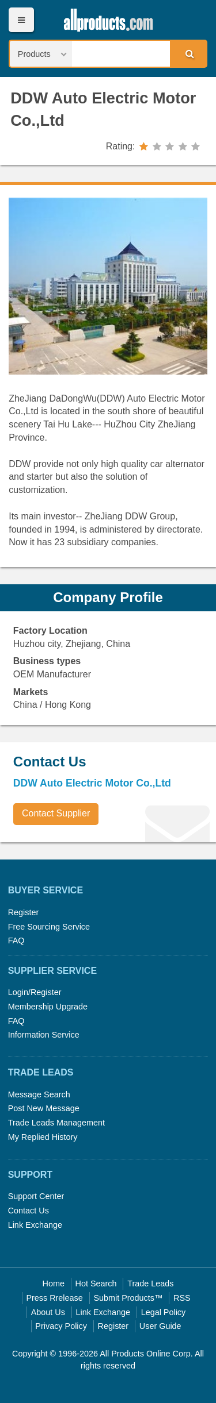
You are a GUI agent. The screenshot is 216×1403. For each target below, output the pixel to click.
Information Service (43, 1034)
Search (187, 53)
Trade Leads (150, 1283)
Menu (21, 20)
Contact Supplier (56, 813)
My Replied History (43, 1137)
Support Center (36, 1196)
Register (23, 912)
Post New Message (43, 1108)
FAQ (16, 940)
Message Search (39, 1094)
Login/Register (35, 992)
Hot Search (96, 1283)
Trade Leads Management (56, 1122)
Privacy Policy (61, 1326)
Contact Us (28, 1210)
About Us (48, 1312)
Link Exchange (35, 1224)
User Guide (160, 1326)
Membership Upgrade (48, 1006)
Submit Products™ (127, 1297)
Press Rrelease (54, 1297)
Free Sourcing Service (49, 926)
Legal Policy (163, 1312)
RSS (182, 1297)
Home (54, 1283)
